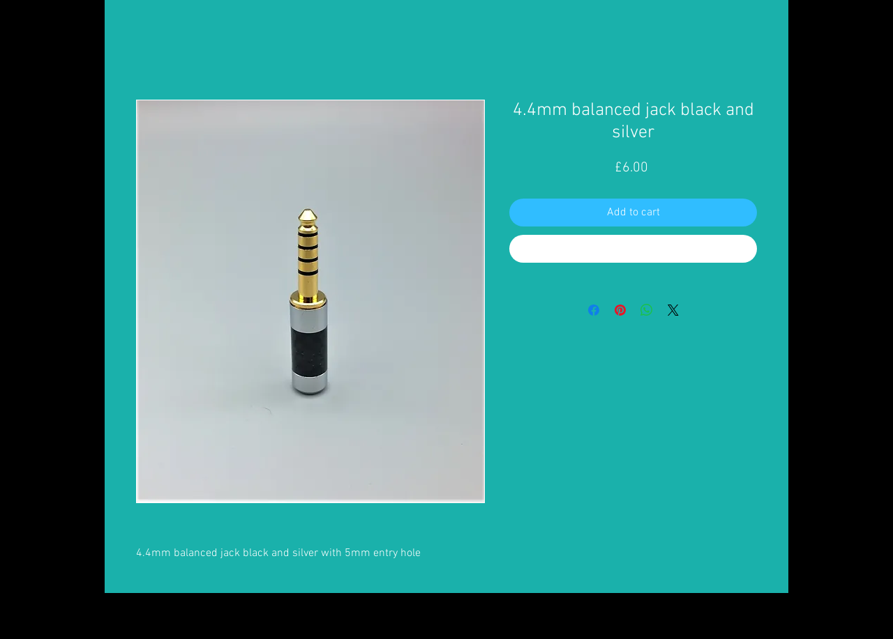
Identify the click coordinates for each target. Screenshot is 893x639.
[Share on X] (673, 310)
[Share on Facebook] (593, 310)
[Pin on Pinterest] (620, 310)
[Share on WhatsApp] (646, 310)
